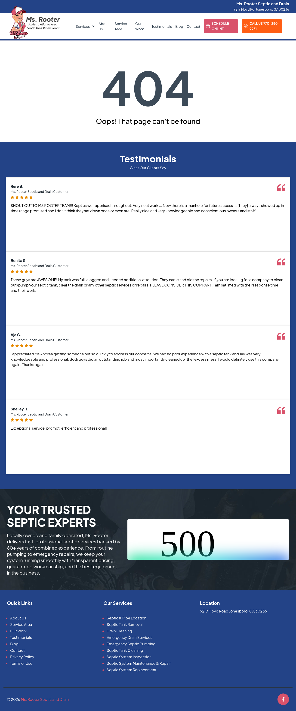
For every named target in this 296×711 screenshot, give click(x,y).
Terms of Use (21, 663)
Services (83, 26)
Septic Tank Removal (124, 624)
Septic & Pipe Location (126, 618)
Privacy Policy (22, 656)
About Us (18, 618)
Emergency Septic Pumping (131, 643)
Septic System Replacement (131, 669)
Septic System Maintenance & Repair (139, 663)
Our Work (18, 630)
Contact (193, 26)
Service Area (21, 624)
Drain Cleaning (119, 630)
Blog (179, 26)
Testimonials (161, 26)
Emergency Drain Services (129, 637)
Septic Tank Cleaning (125, 650)
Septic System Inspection (129, 656)
